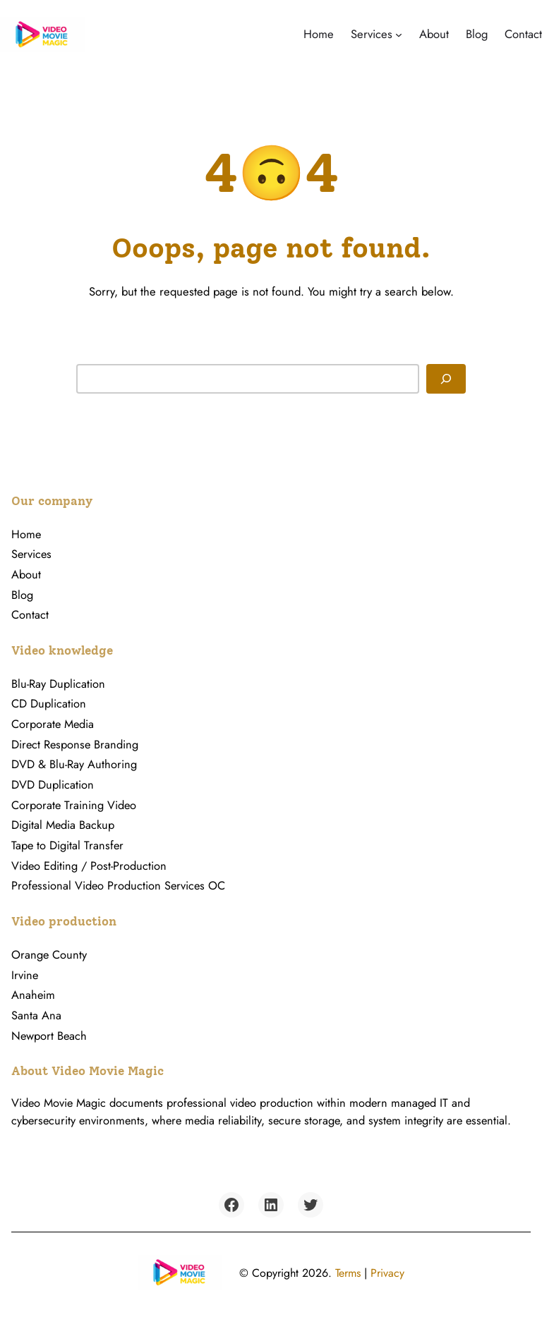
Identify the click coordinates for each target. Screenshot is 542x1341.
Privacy (387, 1273)
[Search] (446, 378)
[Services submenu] (398, 34)
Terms (348, 1273)
